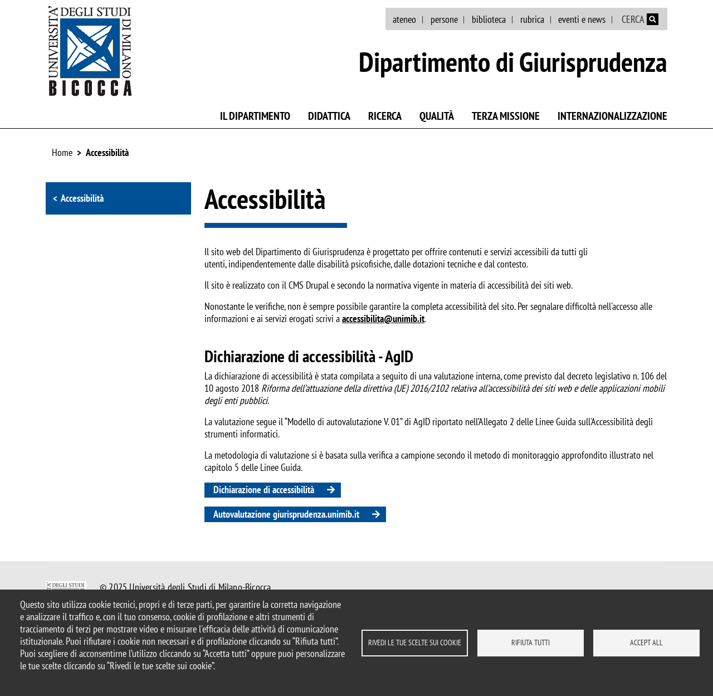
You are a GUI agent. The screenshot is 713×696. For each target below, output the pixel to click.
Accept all (646, 642)
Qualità (436, 116)
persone (444, 19)
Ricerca (385, 116)
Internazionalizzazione (612, 116)
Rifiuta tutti (530, 642)
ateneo (404, 19)
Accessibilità (107, 152)
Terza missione (506, 116)
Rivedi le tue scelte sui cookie (414, 642)
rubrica (532, 19)
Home (62, 152)
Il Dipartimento (255, 116)
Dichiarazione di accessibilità (263, 489)
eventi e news (581, 19)
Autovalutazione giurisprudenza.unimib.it (286, 514)
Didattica (329, 116)
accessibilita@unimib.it (383, 318)
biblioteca (489, 19)
